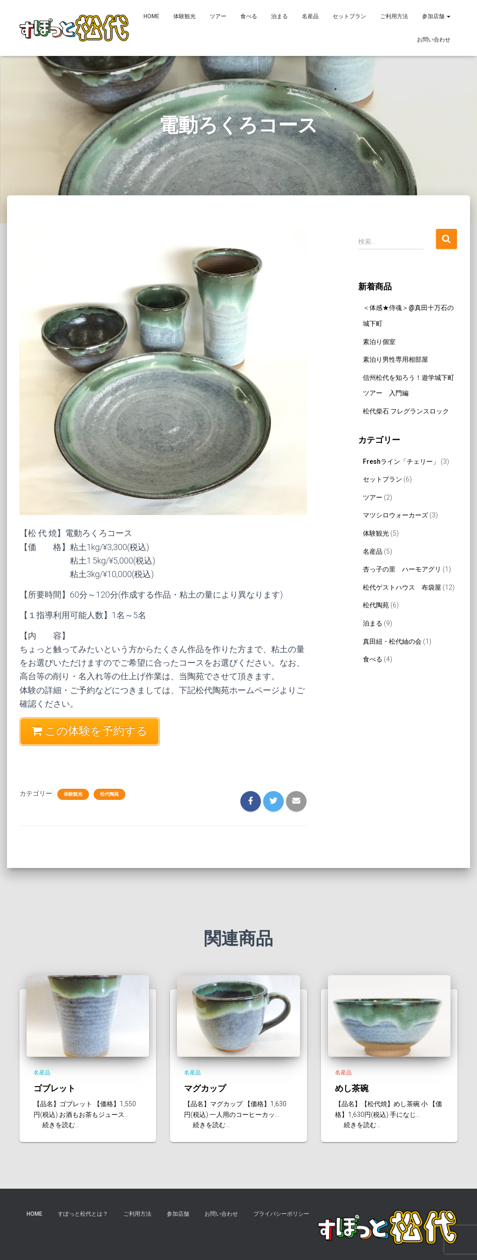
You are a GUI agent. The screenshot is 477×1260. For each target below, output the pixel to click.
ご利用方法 (394, 16)
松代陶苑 (109, 794)
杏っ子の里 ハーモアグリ (402, 569)
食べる (248, 16)
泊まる (279, 16)
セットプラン (349, 16)
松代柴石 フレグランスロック (406, 411)
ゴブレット (54, 1088)
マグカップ (205, 1088)
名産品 (310, 16)
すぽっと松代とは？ (83, 1214)
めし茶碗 (351, 1088)
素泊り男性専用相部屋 (395, 359)
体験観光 (184, 16)
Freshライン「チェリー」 (401, 461)
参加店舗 (436, 16)
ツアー (218, 16)
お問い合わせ (433, 39)
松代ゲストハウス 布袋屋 (402, 587)
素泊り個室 (379, 341)
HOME (151, 16)
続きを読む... (57, 1125)
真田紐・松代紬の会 (392, 641)
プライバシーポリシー (281, 1214)
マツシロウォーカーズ (395, 515)
